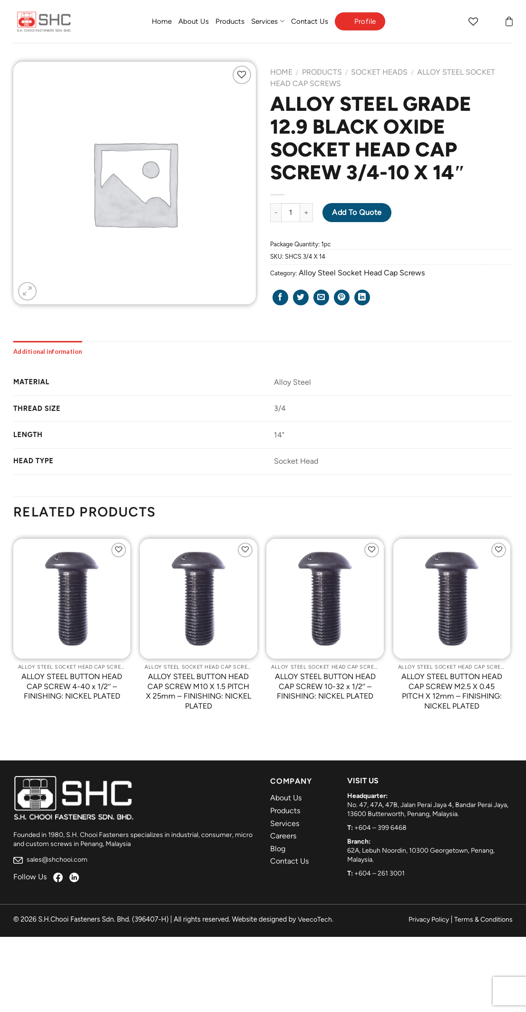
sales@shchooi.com (50, 860)
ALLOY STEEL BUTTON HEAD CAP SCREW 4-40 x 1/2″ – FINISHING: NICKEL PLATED (71, 686)
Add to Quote (357, 212)
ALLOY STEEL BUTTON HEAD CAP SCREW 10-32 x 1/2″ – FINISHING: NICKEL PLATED (325, 686)
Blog (277, 848)
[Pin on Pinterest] (342, 297)
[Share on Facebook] (280, 297)
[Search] (455, 21)
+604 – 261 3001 (379, 873)
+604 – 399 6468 (380, 828)
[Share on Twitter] (301, 297)
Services (267, 21)
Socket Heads (379, 72)
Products (229, 21)
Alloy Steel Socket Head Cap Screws (362, 272)
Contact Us (309, 21)
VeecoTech (315, 919)
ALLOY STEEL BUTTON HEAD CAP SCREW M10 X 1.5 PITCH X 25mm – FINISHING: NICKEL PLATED (198, 691)
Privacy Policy (429, 919)
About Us (193, 21)
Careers (283, 835)
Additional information (47, 351)
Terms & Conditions (483, 919)
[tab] (47, 351)
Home (162, 21)
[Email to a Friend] (321, 297)
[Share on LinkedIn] (362, 297)
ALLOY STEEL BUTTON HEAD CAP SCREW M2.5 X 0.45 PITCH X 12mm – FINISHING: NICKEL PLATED (451, 691)
